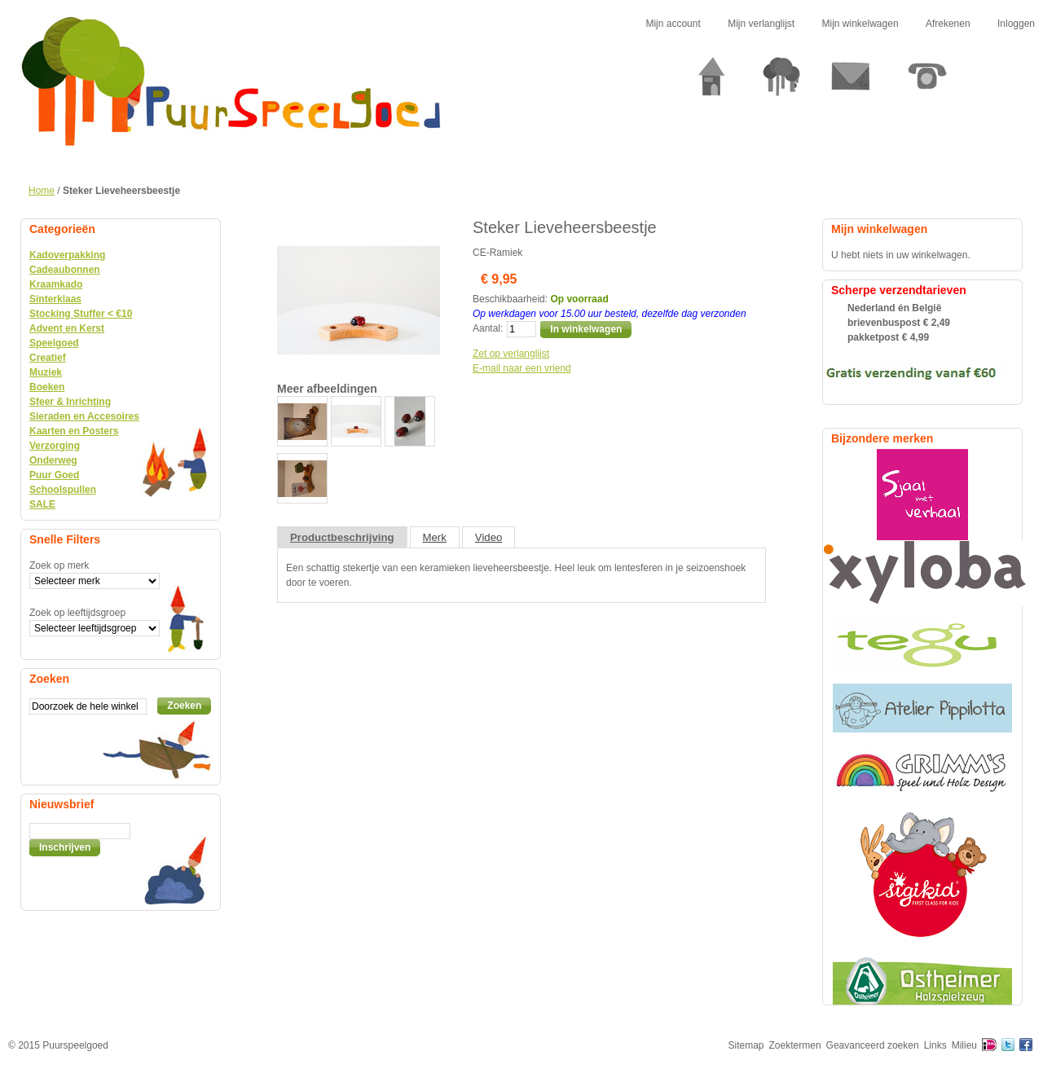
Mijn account (672, 23)
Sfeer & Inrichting (70, 401)
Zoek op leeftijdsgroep (77, 612)
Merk (435, 537)
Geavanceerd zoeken (872, 1045)
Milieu (964, 1045)
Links (935, 1045)
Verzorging (54, 445)
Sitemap (746, 1045)
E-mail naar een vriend (522, 368)
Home (42, 190)
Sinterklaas (55, 299)
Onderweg (53, 460)
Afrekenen (948, 23)
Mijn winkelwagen (860, 23)
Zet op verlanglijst (511, 353)
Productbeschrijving (342, 537)
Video (489, 537)
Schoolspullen (62, 489)
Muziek (45, 372)
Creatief (47, 357)
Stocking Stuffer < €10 (80, 313)
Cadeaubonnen (64, 269)
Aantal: (488, 328)
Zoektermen (795, 1045)
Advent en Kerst (66, 328)
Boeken (46, 387)
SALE (42, 504)
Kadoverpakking (67, 255)
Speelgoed (54, 343)
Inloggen (1016, 23)
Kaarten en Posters (73, 431)
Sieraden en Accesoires (84, 416)
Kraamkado (55, 284)
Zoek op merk (59, 565)
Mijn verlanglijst (761, 23)
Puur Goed (54, 475)
